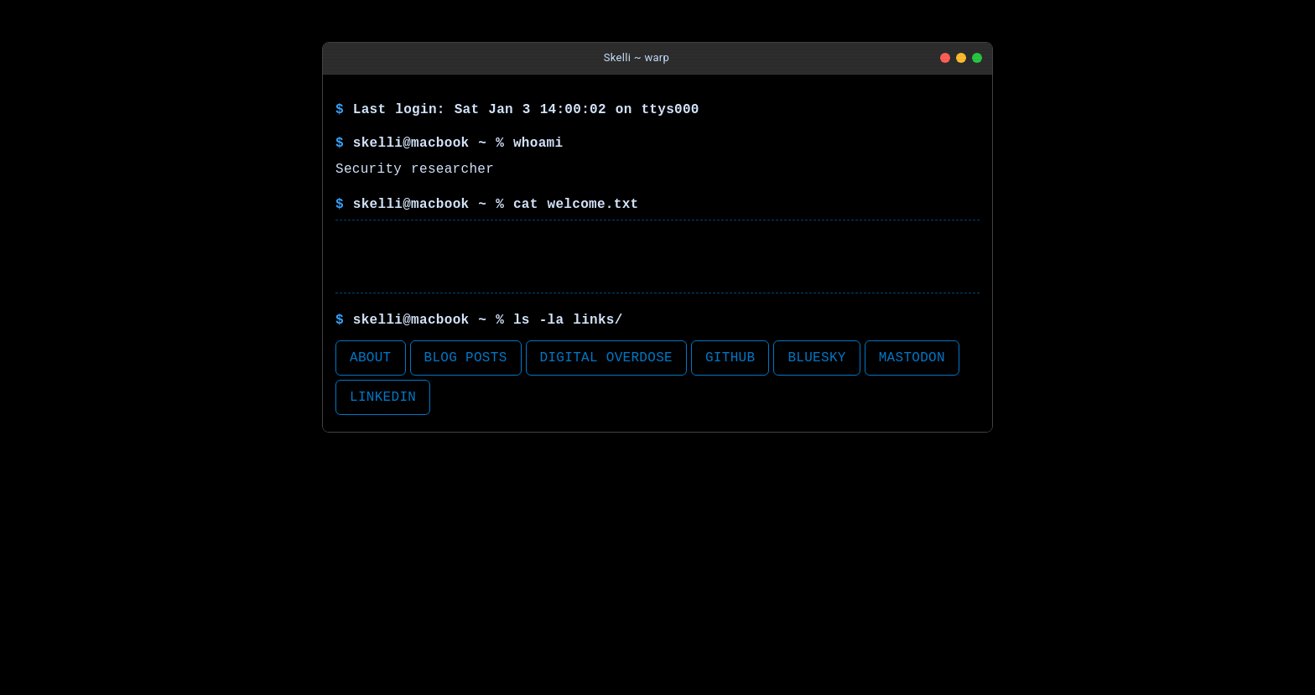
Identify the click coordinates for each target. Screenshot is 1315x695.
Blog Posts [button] (465, 358)
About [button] (371, 358)
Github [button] (730, 358)
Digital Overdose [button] (606, 358)
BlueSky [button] (816, 358)
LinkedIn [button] (383, 397)
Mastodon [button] (912, 358)
